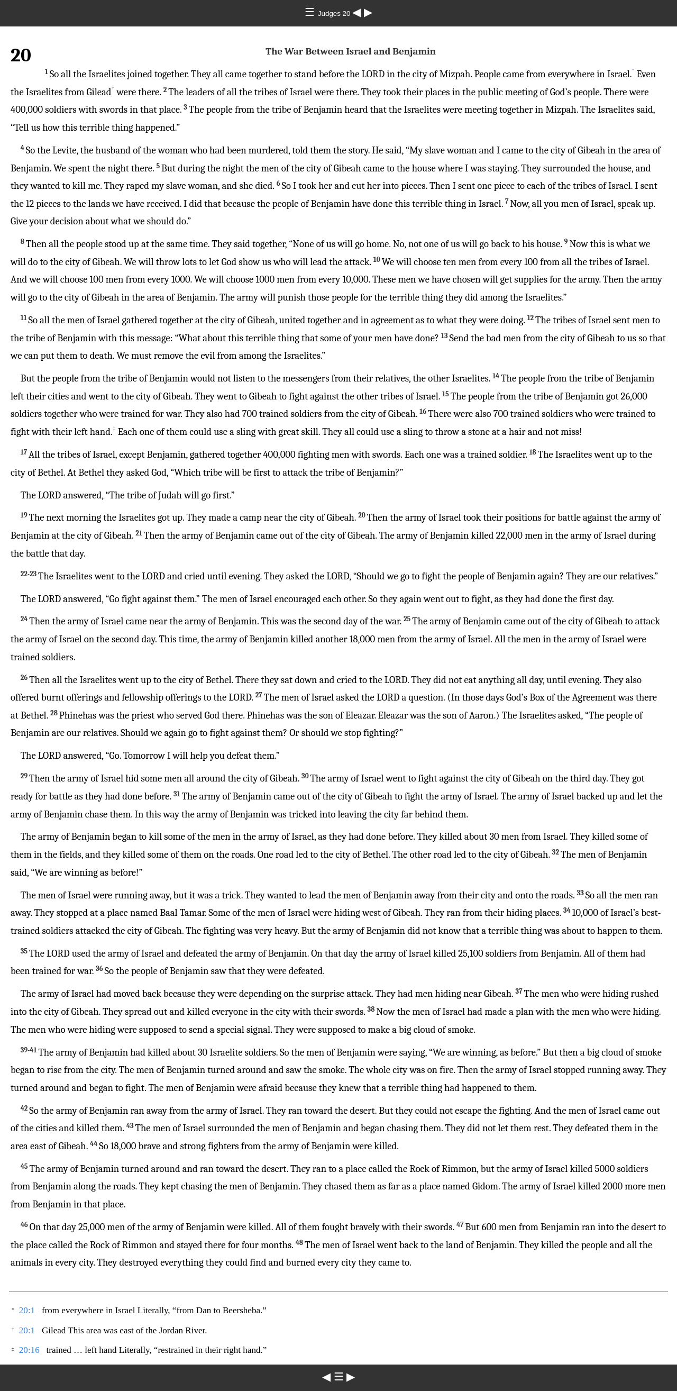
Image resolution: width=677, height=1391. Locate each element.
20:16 (29, 1350)
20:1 (27, 1310)
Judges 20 (335, 13)
